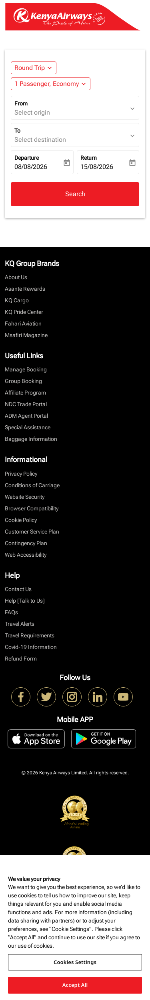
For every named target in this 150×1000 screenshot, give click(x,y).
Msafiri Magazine (26, 335)
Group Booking (23, 381)
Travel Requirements (29, 635)
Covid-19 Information (31, 647)
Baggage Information (31, 439)
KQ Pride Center (24, 312)
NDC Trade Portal (26, 404)
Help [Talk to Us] (25, 600)
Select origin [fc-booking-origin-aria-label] (32, 112)
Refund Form (21, 658)
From (21, 103)
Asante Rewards (25, 289)
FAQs (11, 612)
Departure (26, 158)
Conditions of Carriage (32, 485)
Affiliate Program (25, 392)
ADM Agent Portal (26, 416)
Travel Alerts (19, 624)
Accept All (75, 984)
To (17, 130)
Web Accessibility (25, 555)
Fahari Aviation (23, 323)
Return (88, 158)
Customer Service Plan (32, 531)
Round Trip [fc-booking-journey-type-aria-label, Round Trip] (29, 67)
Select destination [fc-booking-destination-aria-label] (40, 139)
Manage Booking (26, 369)
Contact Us (18, 589)
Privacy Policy (21, 473)
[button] (50, 83)
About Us (16, 277)
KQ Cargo (17, 300)
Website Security (24, 497)
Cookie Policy (21, 520)
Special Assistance (27, 427)
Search (75, 194)
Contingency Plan (26, 543)
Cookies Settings (75, 962)
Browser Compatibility (31, 508)
